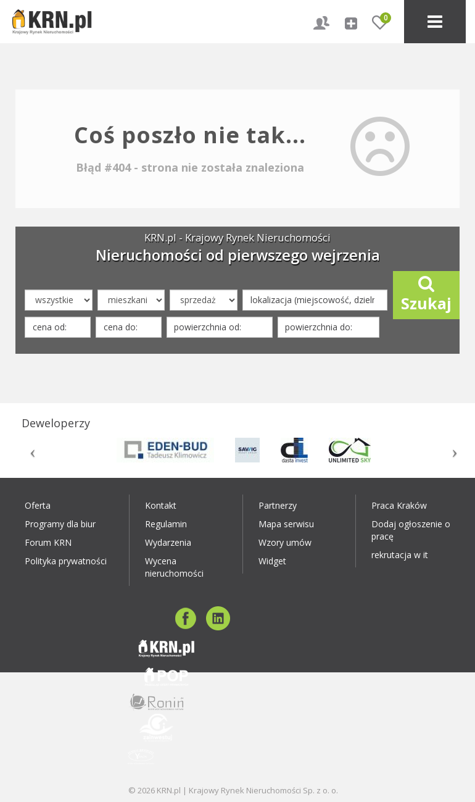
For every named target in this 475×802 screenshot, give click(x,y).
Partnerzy (277, 505)
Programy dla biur (60, 524)
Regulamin (166, 524)
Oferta (38, 505)
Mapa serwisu (286, 524)
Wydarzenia (168, 542)
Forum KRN (48, 542)
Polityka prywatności (66, 561)
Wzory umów (285, 542)
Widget (272, 561)
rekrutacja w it (399, 555)
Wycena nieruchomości (174, 567)
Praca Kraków (399, 505)
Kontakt (160, 505)
